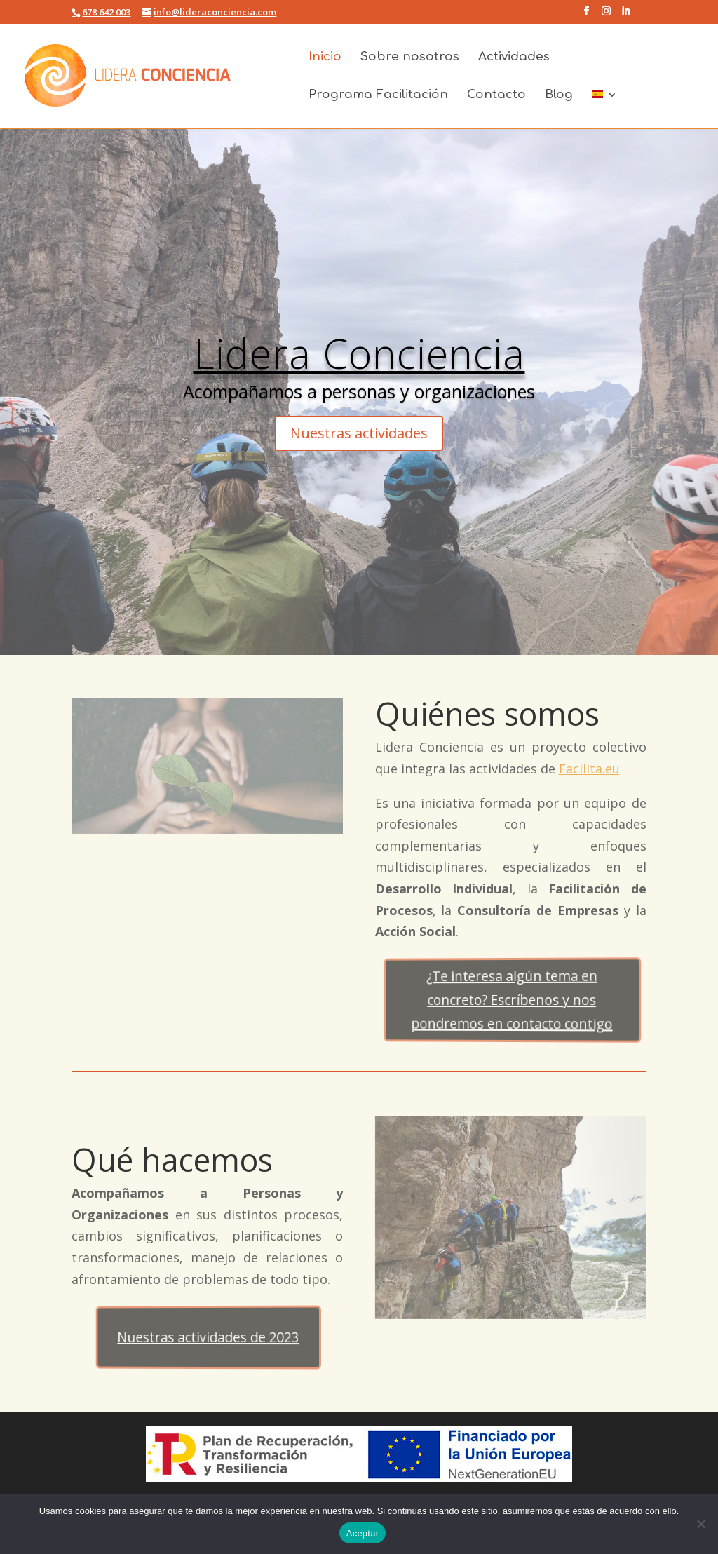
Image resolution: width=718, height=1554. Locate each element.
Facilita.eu (589, 768)
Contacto (496, 95)
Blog (559, 95)
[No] (700, 1524)
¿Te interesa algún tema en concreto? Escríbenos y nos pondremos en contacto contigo (513, 1000)
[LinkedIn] (625, 15)
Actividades (514, 57)
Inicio (325, 57)
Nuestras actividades (359, 433)
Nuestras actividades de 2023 (210, 1336)
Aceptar (362, 1533)
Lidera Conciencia (359, 353)
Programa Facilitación (378, 95)
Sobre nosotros (409, 57)
